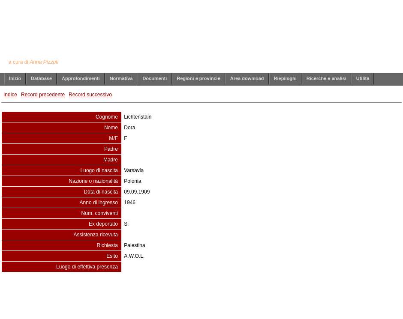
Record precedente (43, 95)
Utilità (363, 78)
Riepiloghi (285, 78)
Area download (247, 78)
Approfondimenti (81, 78)
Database (41, 78)
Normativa (121, 78)
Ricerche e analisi (326, 78)
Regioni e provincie (198, 78)
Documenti (154, 78)
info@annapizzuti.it (218, 289)
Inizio (15, 78)
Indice (10, 95)
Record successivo (90, 95)
